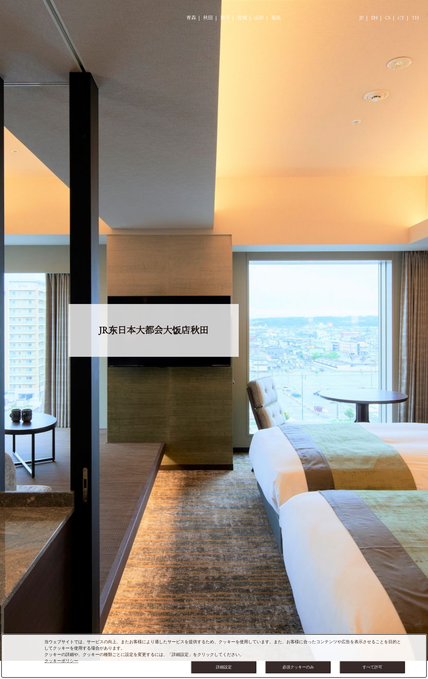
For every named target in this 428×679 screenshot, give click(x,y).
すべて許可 (372, 667)
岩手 (225, 18)
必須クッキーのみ (298, 667)
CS (387, 18)
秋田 (208, 18)
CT (401, 18)
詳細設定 (224, 667)
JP (361, 18)
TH (415, 18)
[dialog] (214, 655)
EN (374, 18)
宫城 (242, 18)
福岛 (276, 18)
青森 (191, 18)
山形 (259, 18)
